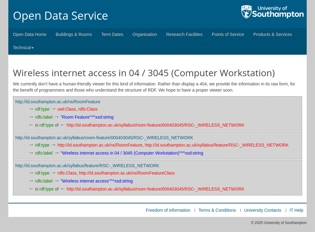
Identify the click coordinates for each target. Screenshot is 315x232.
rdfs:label (44, 117)
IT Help (296, 210)
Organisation (145, 34)
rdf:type (42, 109)
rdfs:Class (87, 109)
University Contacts (262, 210)
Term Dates (112, 34)
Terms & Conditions (217, 210)
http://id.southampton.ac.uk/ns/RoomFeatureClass (127, 173)
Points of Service (228, 34)
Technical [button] (23, 47)
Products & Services (272, 34)
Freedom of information (168, 210)
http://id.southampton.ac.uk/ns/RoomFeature (57, 101)
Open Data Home (29, 34)
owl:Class (67, 109)
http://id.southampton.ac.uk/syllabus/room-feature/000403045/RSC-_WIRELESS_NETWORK (155, 125)
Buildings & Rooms (74, 34)
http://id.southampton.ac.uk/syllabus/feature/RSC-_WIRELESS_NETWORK (217, 145)
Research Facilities (184, 34)
